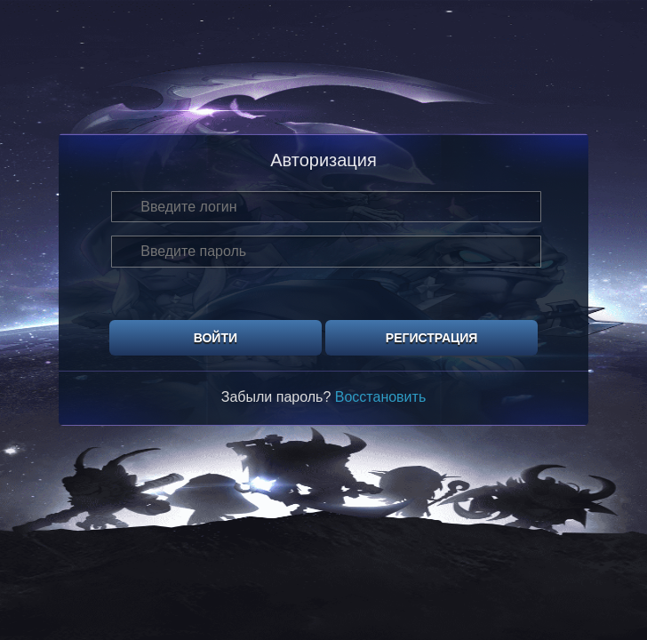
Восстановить (380, 396)
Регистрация (432, 338)
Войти (215, 338)
